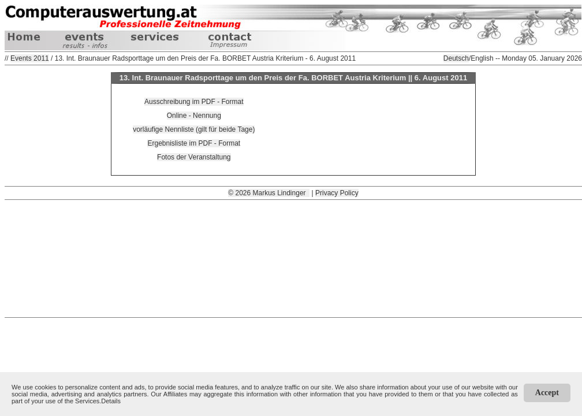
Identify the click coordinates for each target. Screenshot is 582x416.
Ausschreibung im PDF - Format (193, 102)
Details (111, 401)
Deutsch (456, 58)
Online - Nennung (194, 116)
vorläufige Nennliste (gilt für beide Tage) (194, 129)
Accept (547, 392)
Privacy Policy (337, 193)
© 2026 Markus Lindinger (268, 193)
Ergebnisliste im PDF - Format (193, 143)
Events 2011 (29, 58)
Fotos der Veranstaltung (193, 157)
